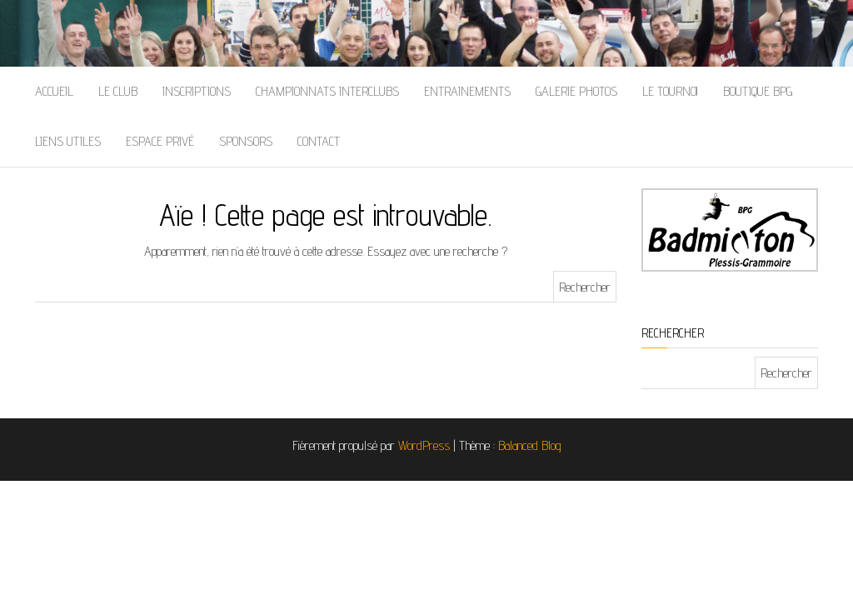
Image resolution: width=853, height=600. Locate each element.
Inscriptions (196, 91)
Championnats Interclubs (327, 91)
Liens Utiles (68, 141)
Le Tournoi (670, 91)
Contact (318, 141)
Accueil (54, 91)
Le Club (117, 91)
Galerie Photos (576, 91)
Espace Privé (160, 141)
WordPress (424, 445)
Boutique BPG (757, 91)
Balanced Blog (529, 445)
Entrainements (467, 91)
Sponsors (245, 141)
